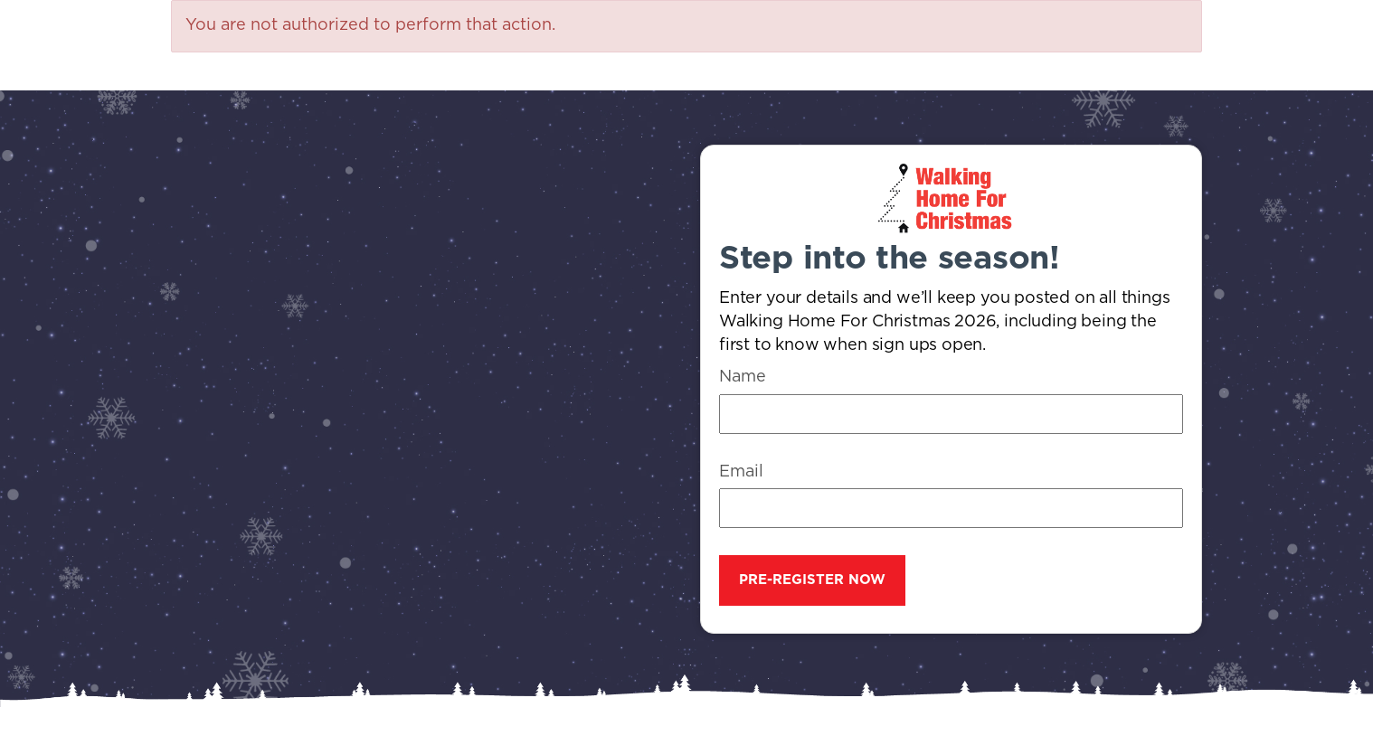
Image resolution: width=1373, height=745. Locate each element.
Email (741, 472)
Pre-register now (812, 580)
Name (742, 377)
